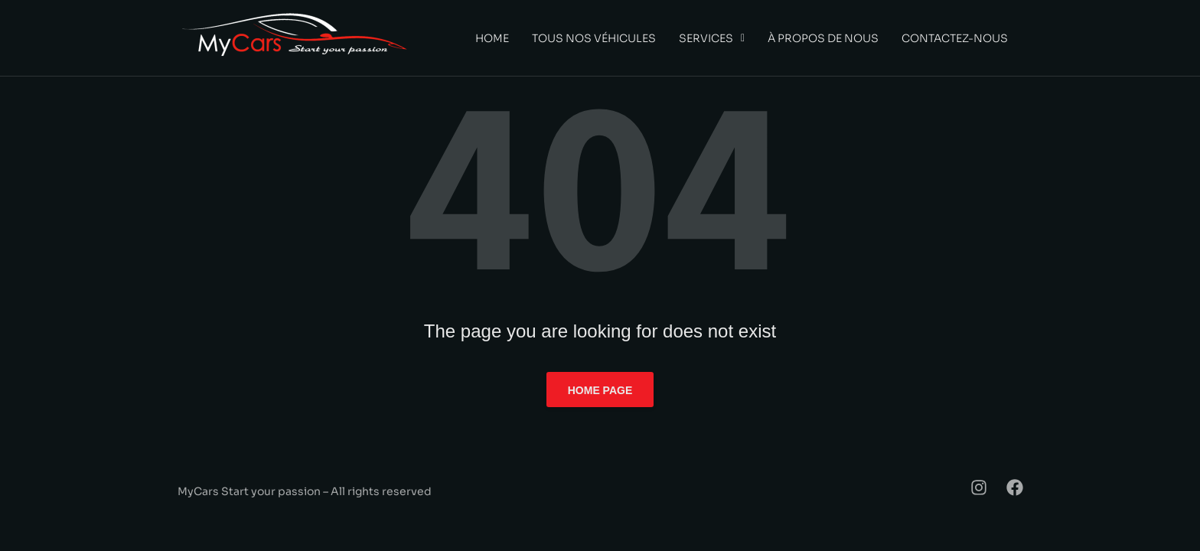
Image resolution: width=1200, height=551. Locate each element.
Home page (600, 390)
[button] (711, 38)
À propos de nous (823, 38)
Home (492, 38)
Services (712, 38)
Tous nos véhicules (594, 38)
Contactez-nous (955, 38)
